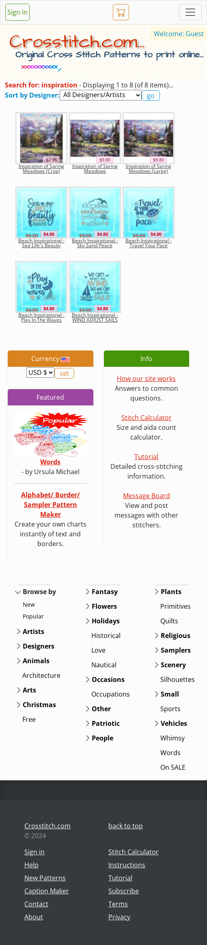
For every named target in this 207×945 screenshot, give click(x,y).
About (33, 916)
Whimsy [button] (172, 738)
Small (170, 694)
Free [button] (29, 719)
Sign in (17, 12)
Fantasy (105, 591)
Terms (118, 903)
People (102, 738)
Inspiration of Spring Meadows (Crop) (41, 168)
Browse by (39, 591)
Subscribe (123, 890)
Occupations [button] (110, 694)
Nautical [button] (103, 664)
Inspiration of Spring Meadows (95, 168)
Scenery (173, 664)
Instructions (126, 864)
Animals (36, 660)
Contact (36, 903)
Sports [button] (170, 708)
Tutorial (146, 456)
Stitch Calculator (146, 417)
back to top (125, 825)
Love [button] (98, 650)
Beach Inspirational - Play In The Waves (41, 317)
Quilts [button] (169, 620)
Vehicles (174, 723)
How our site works (146, 378)
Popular (33, 616)
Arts (29, 690)
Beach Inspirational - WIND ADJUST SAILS (95, 317)
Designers (38, 646)
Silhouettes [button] (177, 679)
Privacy (119, 916)
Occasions (108, 679)
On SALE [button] (172, 767)
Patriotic (106, 723)
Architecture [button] (41, 675)
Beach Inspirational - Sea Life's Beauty (41, 243)
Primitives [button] (175, 606)
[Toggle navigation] (190, 12)
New (29, 604)
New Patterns (45, 877)
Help (31, 864)
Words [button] (170, 752)
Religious (175, 635)
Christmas (39, 704)
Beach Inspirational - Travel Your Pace (148, 243)
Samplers (176, 650)
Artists (33, 631)
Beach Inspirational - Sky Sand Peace (95, 243)
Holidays (106, 620)
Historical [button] (106, 635)
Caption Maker (46, 890)
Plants (171, 591)
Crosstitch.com (47, 825)
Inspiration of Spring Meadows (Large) (148, 168)
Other (101, 708)
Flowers (104, 606)
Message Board (146, 495)
